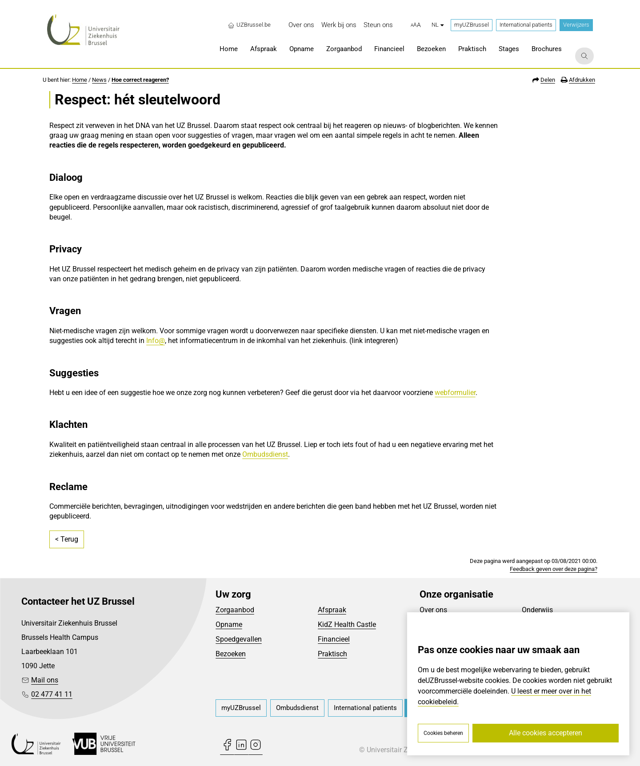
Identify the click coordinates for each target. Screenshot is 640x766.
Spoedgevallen (239, 639)
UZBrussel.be (249, 24)
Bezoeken (231, 654)
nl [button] (438, 24)
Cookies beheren (443, 733)
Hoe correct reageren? (140, 79)
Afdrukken (582, 79)
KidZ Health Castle (347, 624)
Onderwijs (537, 610)
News (99, 79)
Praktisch (332, 654)
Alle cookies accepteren (545, 733)
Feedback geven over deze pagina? (553, 569)
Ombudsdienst (265, 454)
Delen (547, 79)
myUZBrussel (471, 24)
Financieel (334, 639)
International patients (526, 24)
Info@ (155, 340)
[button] (415, 25)
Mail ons (44, 680)
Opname (229, 624)
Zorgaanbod (235, 610)
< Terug (66, 539)
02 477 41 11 (51, 694)
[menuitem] (301, 25)
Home (79, 79)
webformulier (455, 392)
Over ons (433, 610)
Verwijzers (576, 24)
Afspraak (332, 610)
